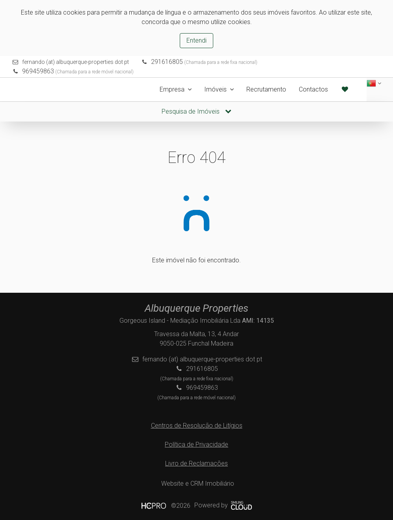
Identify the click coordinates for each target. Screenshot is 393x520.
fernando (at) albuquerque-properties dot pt (75, 62)
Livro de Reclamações (196, 463)
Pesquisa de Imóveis (196, 111)
